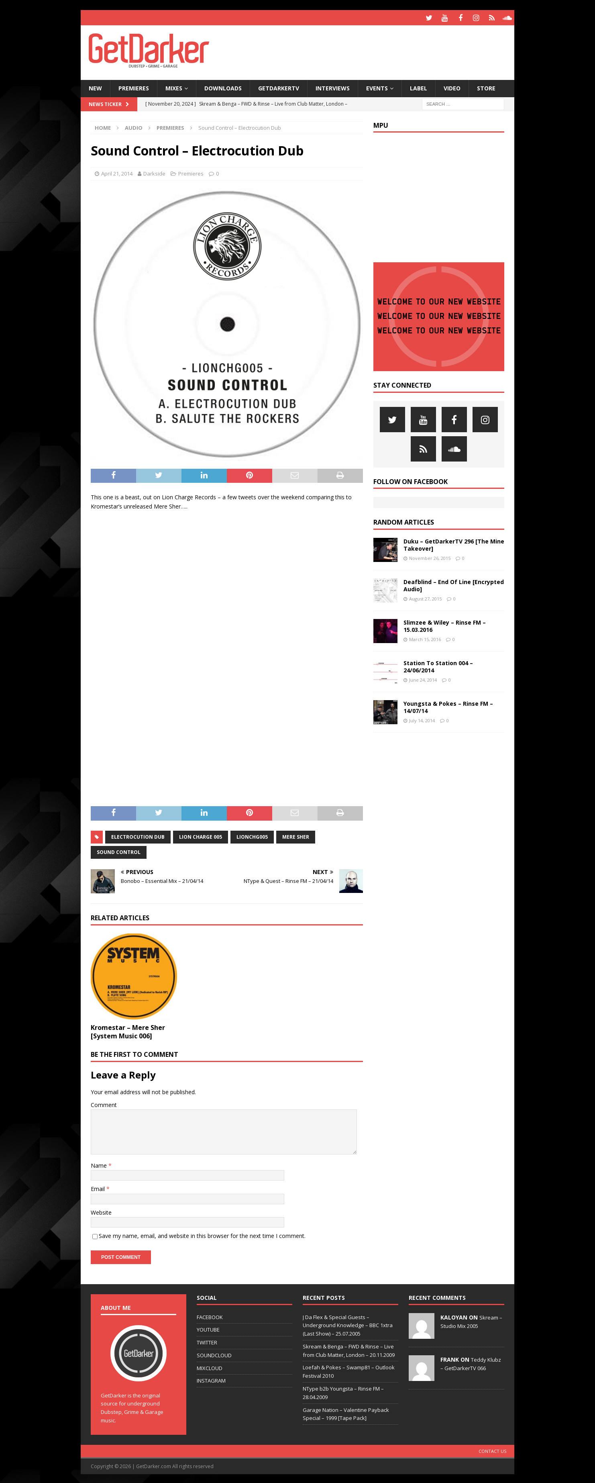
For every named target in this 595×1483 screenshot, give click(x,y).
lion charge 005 (200, 835)
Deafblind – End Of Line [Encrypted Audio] (453, 584)
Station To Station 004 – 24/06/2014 (438, 665)
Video (452, 87)
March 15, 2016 (425, 638)
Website (101, 1211)
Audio (134, 126)
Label (418, 87)
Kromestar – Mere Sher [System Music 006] (128, 1030)
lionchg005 (252, 835)
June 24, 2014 (423, 679)
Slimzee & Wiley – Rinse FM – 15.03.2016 (444, 624)
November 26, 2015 (429, 557)
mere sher (295, 835)
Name (99, 1164)
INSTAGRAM (211, 1379)
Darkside (154, 172)
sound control (119, 851)
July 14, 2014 (422, 719)
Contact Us (492, 1450)
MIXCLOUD (209, 1367)
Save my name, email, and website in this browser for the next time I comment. (202, 1234)
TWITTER (207, 1341)
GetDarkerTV (278, 87)
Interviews (333, 87)
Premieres (133, 87)
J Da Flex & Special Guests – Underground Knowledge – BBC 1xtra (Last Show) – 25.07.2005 (348, 1324)
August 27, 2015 (425, 597)
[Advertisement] (375, 50)
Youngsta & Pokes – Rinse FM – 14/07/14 (448, 706)
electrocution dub (138, 835)
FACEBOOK (210, 1316)
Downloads (223, 87)
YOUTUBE (208, 1328)
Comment (104, 1103)
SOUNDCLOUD (214, 1354)
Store (486, 87)
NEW (95, 87)
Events (377, 87)
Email (98, 1187)
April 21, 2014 (116, 172)
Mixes (173, 87)
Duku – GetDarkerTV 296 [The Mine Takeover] (453, 543)
